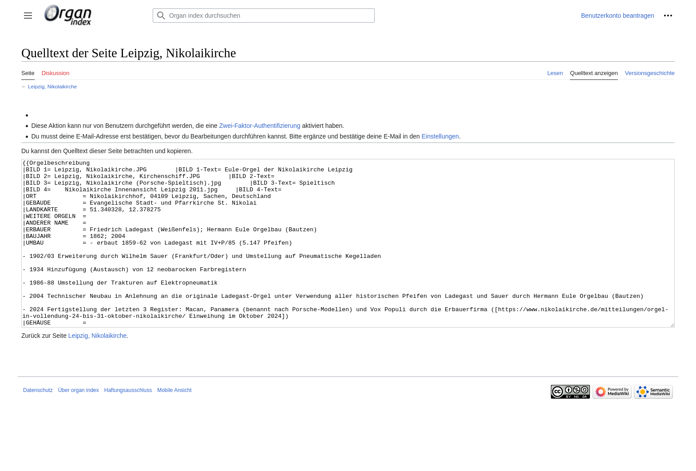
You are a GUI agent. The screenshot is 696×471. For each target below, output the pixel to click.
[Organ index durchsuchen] (264, 15)
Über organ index (78, 423)
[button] (28, 15)
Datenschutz (38, 423)
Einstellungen (440, 136)
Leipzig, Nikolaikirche (52, 86)
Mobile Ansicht (174, 423)
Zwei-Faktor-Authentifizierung (260, 125)
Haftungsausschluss (128, 423)
